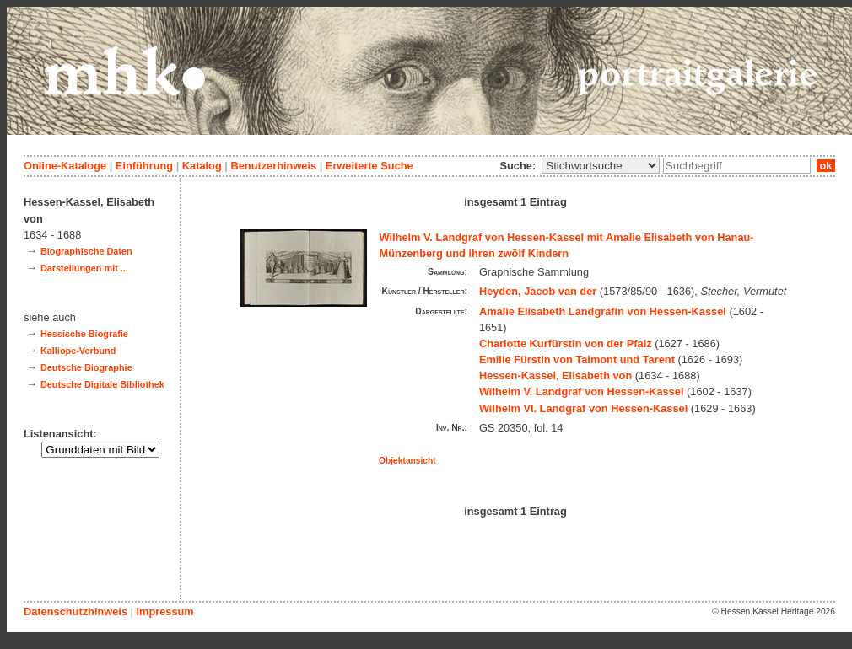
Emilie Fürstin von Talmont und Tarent (577, 359)
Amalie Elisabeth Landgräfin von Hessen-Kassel (602, 311)
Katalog (202, 165)
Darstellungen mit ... (84, 268)
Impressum (164, 611)
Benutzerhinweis (273, 165)
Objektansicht (407, 460)
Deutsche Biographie (86, 367)
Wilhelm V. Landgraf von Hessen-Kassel (581, 391)
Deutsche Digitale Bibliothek (102, 384)
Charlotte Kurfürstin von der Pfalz (565, 343)
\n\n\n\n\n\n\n (601, 166)
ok (826, 165)
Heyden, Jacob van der (537, 291)
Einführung (144, 165)
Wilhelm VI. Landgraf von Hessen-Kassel (583, 408)
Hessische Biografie (84, 334)
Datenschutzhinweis (75, 611)
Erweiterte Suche (369, 165)
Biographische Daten (86, 251)
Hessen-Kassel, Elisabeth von (555, 375)
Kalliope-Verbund (78, 351)
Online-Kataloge (65, 165)
